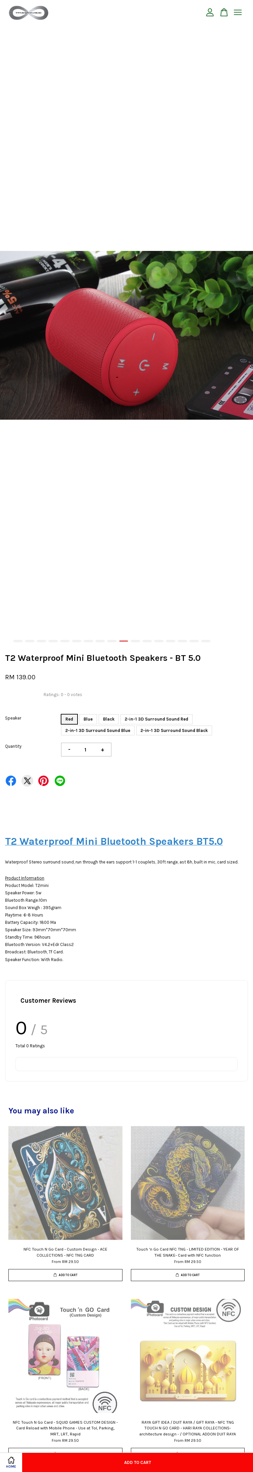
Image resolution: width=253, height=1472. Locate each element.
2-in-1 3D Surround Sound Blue (97, 730)
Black (108, 719)
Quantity (13, 746)
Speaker (13, 718)
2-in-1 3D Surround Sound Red (156, 719)
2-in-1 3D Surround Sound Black (174, 730)
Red (69, 719)
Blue (88, 719)
